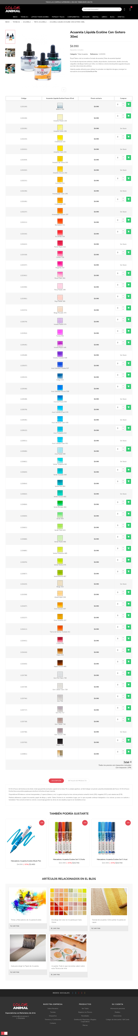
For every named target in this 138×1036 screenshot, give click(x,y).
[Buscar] (102, 9)
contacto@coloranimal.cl (20, 1016)
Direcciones (118, 1016)
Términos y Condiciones (53, 1020)
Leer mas (14, 926)
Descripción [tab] (56, 781)
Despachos (53, 1016)
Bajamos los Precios (85, 1012)
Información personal (117, 1009)
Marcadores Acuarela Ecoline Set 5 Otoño (69, 859)
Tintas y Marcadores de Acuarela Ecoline (26, 920)
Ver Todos (85, 1009)
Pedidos (117, 1012)
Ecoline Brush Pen (91, 72)
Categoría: (73, 54)
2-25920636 (20, 1018)
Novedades (85, 1016)
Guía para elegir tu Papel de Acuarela (25, 966)
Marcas (85, 1025)
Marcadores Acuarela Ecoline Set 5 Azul (112, 859)
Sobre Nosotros (53, 1009)
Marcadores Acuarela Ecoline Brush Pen (26, 861)
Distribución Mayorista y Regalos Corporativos (85, 1021)
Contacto (53, 1023)
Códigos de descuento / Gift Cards (117, 1020)
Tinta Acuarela (83, 54)
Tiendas (53, 1012)
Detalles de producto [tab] (77, 781)
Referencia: (94, 54)
